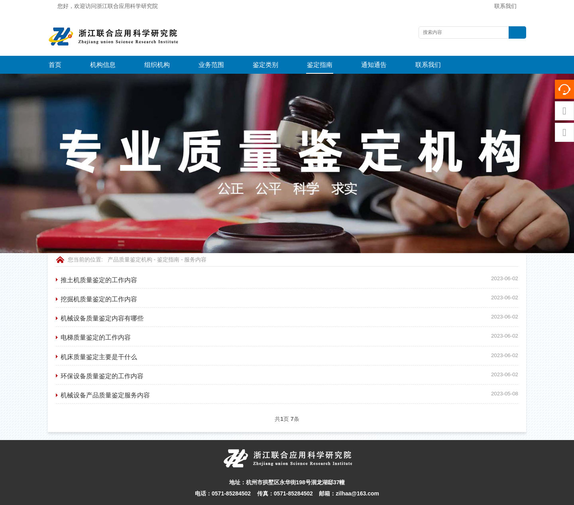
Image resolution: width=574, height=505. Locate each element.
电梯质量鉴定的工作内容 (96, 319)
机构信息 (103, 64)
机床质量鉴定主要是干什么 (99, 338)
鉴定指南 (319, 64)
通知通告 (374, 64)
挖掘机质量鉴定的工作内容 (99, 281)
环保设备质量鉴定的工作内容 (102, 358)
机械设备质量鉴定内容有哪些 (102, 300)
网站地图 (350, 496)
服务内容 (195, 241)
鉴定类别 (265, 64)
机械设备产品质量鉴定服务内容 (105, 377)
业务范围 (211, 64)
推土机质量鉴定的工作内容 (99, 261)
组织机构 (157, 64)
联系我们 (505, 6)
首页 (55, 64)
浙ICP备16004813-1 (388, 496)
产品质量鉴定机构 (130, 241)
